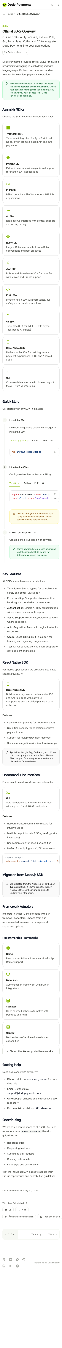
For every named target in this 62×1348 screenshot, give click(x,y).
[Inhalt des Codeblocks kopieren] (55, 452)
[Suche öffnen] (52, 4)
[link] (31, 136)
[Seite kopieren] (13, 52)
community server (37, 1079)
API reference (43, 1108)
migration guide (39, 890)
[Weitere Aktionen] (58, 5)
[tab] (19, 440)
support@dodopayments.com (24, 1093)
